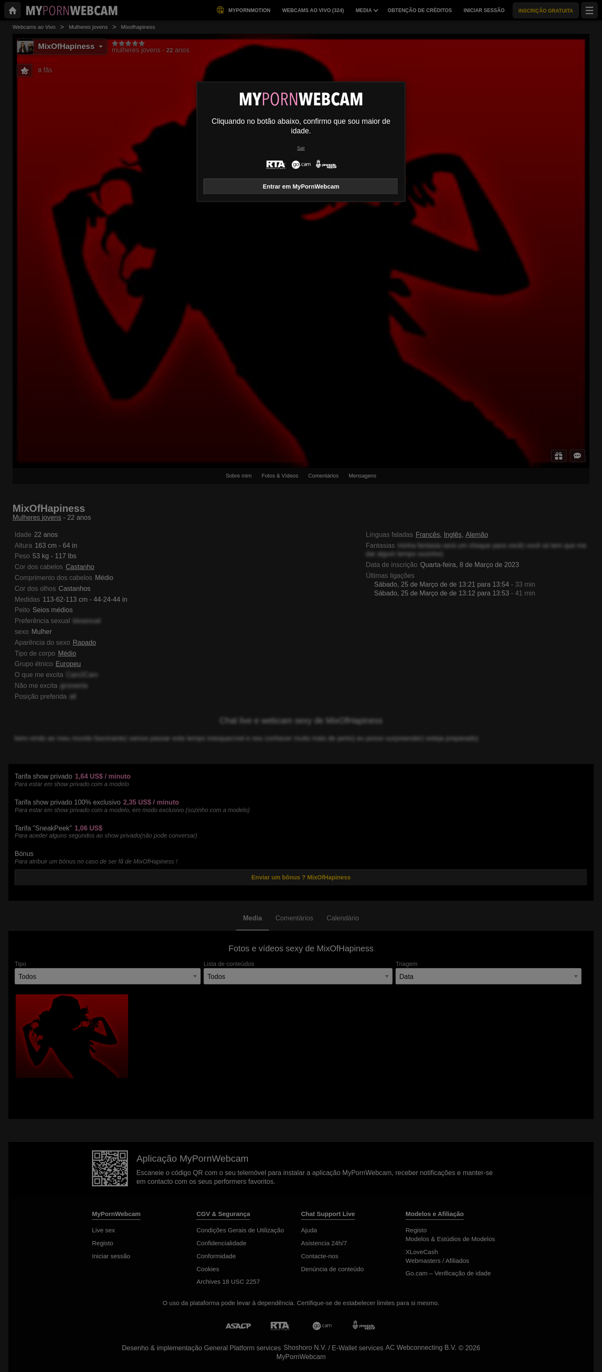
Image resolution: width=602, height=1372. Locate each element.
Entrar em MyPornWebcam (301, 186)
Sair (301, 148)
